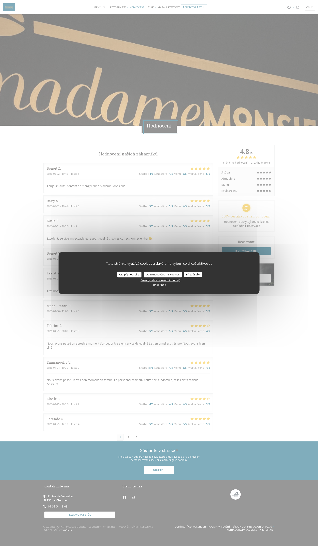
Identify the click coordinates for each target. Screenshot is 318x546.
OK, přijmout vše (129, 274)
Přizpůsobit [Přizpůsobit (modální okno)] (193, 274)
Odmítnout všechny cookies (163, 274)
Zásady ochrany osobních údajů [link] (160, 280)
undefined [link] (159, 284)
